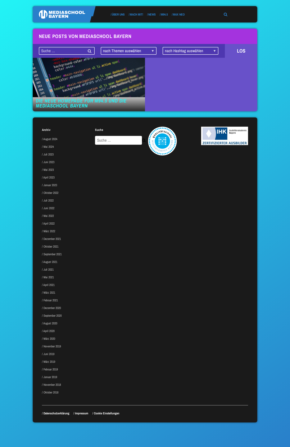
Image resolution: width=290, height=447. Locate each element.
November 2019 (52, 346)
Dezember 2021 (52, 239)
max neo (179, 14)
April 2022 (49, 223)
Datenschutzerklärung (56, 413)
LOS (241, 50)
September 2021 (52, 254)
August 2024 (50, 139)
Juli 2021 (48, 269)
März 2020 (49, 338)
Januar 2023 (50, 185)
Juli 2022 (48, 200)
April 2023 (49, 177)
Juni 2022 (48, 208)
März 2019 (49, 361)
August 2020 (50, 323)
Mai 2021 (48, 277)
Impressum (81, 413)
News (152, 14)
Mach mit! (136, 14)
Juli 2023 (48, 154)
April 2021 (49, 285)
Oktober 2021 (50, 246)
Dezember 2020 (52, 308)
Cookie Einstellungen (106, 413)
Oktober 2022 (50, 193)
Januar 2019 (50, 377)
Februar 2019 (50, 369)
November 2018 (52, 385)
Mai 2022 (48, 216)
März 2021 (49, 292)
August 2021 (50, 262)
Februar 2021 (50, 300)
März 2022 (49, 231)
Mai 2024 (48, 147)
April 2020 (49, 331)
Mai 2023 (48, 170)
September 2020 (52, 315)
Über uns (118, 14)
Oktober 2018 (50, 392)
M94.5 (164, 14)
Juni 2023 (48, 162)
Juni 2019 (48, 354)
